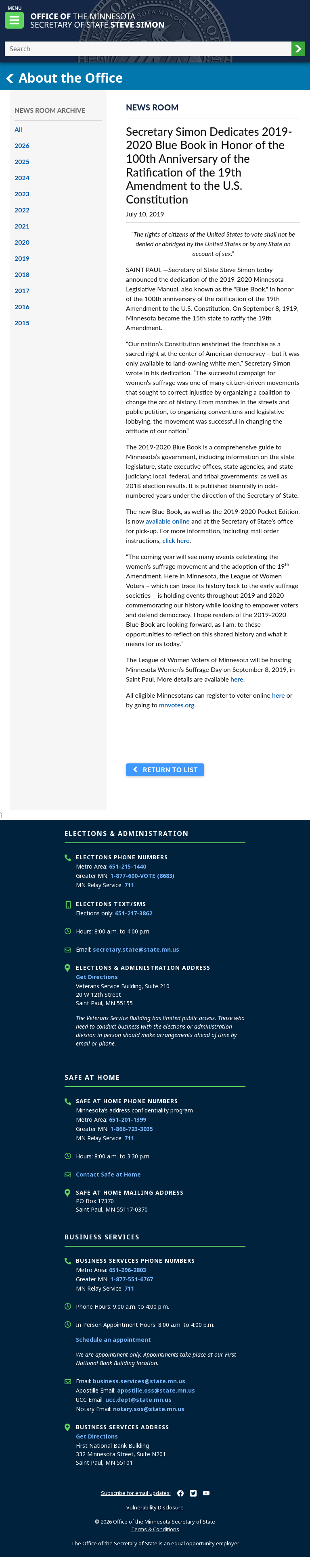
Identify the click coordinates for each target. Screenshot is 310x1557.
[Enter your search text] (148, 49)
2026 (22, 145)
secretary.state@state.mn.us (136, 949)
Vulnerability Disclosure (155, 1507)
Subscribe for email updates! (136, 1493)
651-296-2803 (127, 1270)
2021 (22, 226)
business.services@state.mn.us (139, 1381)
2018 (22, 274)
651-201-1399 (127, 1119)
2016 (22, 306)
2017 (22, 290)
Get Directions (97, 977)
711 (129, 885)
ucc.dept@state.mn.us (138, 1399)
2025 (22, 161)
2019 (22, 258)
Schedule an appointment (113, 1339)
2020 (22, 242)
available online (168, 521)
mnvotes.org (177, 705)
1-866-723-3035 (131, 1129)
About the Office (64, 78)
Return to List (168, 769)
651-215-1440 (127, 866)
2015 (22, 322)
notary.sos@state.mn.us (148, 1409)
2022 (22, 210)
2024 (22, 177)
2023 (22, 193)
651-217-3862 (133, 913)
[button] (298, 49)
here (236, 679)
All (18, 129)
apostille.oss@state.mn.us (156, 1390)
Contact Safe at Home (108, 1174)
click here (175, 540)
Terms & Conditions (155, 1529)
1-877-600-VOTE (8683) (142, 875)
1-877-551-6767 (131, 1279)
